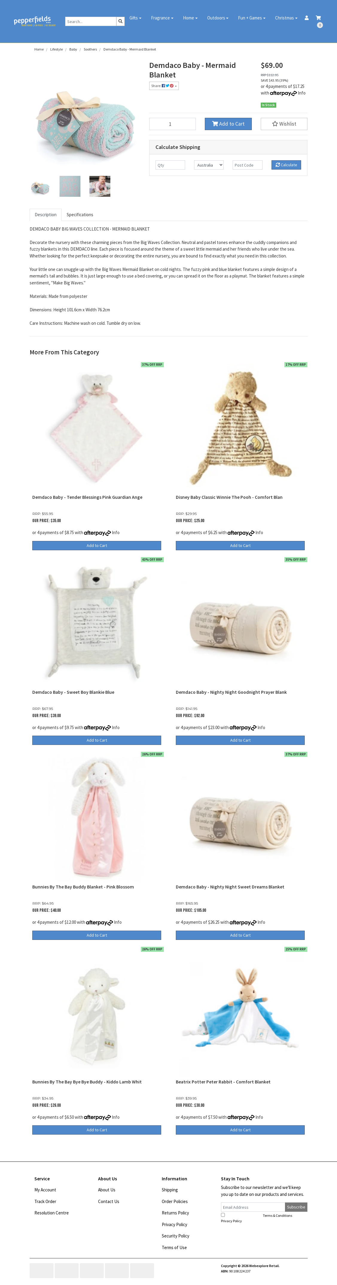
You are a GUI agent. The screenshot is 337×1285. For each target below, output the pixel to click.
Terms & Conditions (277, 1215)
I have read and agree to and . (260, 1218)
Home (188, 18)
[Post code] (247, 165)
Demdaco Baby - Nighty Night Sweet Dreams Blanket (230, 887)
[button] (284, 124)
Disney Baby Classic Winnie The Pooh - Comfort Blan (229, 497)
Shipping (170, 1190)
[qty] (170, 165)
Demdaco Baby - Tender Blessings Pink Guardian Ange (87, 497)
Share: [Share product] (162, 85)
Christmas (284, 18)
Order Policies (175, 1201)
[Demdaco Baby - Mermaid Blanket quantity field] (172, 124)
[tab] (46, 215)
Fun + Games (250, 18)
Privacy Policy (174, 1224)
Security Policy (175, 1236)
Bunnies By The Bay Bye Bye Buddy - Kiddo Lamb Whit (87, 1082)
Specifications (80, 214)
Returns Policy (175, 1213)
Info (302, 93)
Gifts (133, 18)
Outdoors (216, 18)
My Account (45, 1190)
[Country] (209, 165)
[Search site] (120, 21)
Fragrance (160, 18)
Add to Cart (228, 124)
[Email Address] (253, 1207)
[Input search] (90, 21)
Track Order (45, 1201)
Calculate (286, 164)
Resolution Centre (51, 1213)
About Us (106, 1190)
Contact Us (108, 1201)
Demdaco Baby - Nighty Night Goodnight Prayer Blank (231, 692)
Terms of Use (174, 1247)
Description (46, 214)
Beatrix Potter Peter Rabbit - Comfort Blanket (223, 1082)
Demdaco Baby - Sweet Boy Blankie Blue (73, 692)
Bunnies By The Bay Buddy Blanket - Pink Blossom (83, 887)
